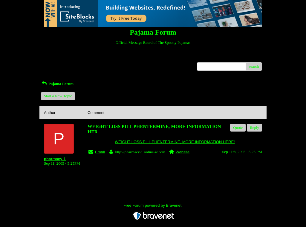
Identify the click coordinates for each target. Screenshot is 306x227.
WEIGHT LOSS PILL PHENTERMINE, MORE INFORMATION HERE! (175, 142)
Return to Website (58, 57)
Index (81, 57)
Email (100, 152)
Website (183, 152)
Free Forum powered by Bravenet (153, 205)
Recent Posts (54, 64)
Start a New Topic (58, 96)
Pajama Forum (57, 83)
